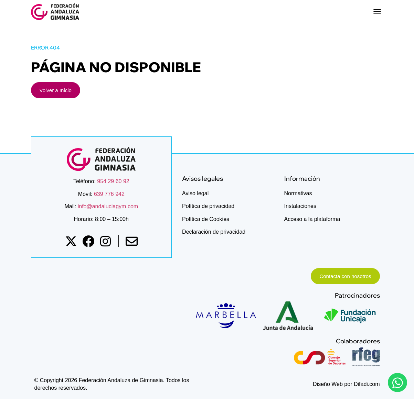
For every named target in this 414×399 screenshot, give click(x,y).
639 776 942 (109, 194)
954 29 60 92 (113, 181)
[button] (377, 12)
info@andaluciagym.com (107, 206)
